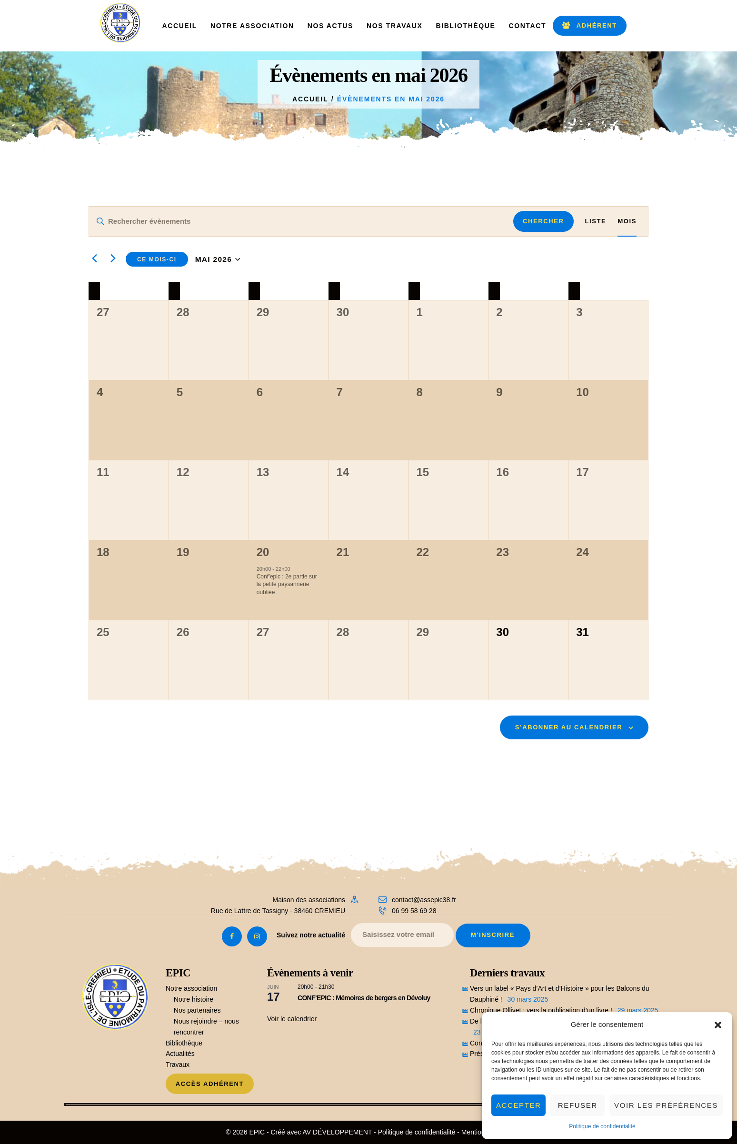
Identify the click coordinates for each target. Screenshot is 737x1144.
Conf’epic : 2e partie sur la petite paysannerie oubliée (287, 584)
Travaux (177, 1064)
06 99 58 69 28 (414, 911)
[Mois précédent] (94, 258)
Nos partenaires (197, 1010)
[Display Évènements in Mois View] (627, 221)
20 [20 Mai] (263, 552)
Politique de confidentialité (602, 1126)
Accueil (310, 99)
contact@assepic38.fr (424, 900)
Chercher (543, 221)
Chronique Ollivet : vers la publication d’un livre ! (541, 1010)
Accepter (518, 1105)
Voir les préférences (666, 1105)
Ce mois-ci (157, 259)
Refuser (578, 1105)
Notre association (191, 988)
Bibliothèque (184, 1043)
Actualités (180, 1053)
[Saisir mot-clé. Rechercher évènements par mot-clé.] (301, 221)
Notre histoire (193, 999)
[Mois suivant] (113, 258)
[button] (718, 1025)
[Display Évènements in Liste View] (596, 221)
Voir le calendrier (292, 1019)
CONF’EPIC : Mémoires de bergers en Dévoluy (364, 998)
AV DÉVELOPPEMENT (337, 1132)
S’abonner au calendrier (568, 727)
